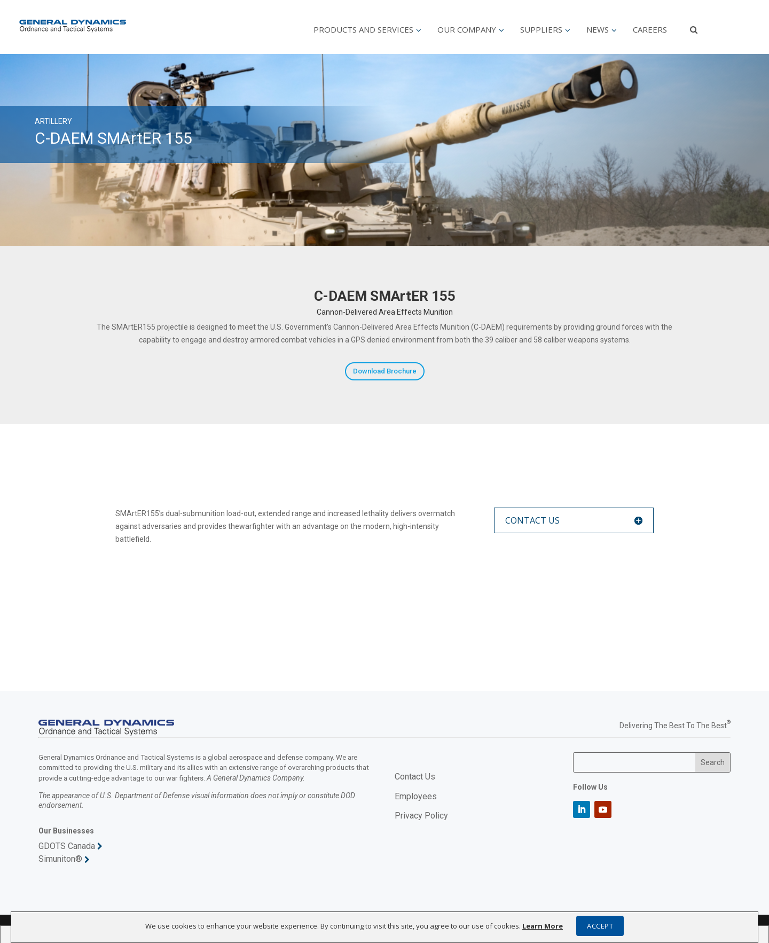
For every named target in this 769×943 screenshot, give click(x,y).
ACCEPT (600, 926)
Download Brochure (385, 371)
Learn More (542, 926)
